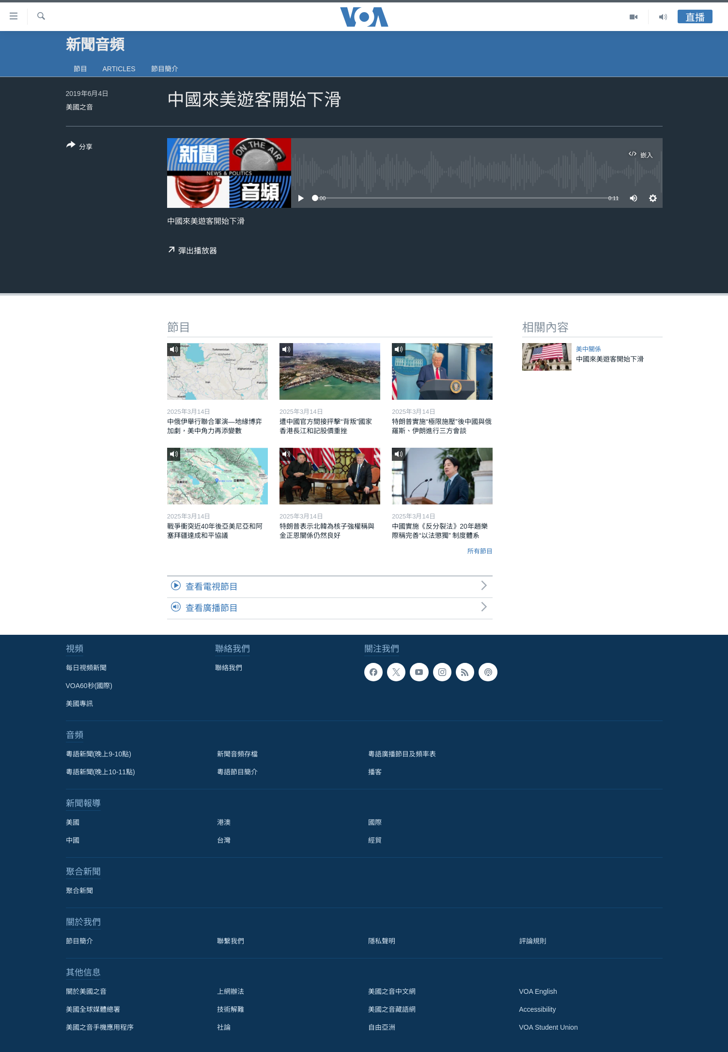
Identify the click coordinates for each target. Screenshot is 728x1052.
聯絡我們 (228, 668)
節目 (80, 69)
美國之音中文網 (392, 991)
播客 (375, 772)
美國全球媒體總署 (93, 1009)
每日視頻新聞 (86, 668)
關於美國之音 (86, 991)
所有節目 (480, 551)
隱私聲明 (381, 941)
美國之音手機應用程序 (100, 1027)
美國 (72, 822)
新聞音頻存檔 (237, 754)
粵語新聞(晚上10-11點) (100, 772)
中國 (72, 840)
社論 (224, 1027)
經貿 (375, 840)
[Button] (79, 147)
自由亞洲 (381, 1027)
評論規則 (532, 941)
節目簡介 (164, 69)
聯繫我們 (230, 941)
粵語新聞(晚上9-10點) (98, 754)
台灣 (224, 840)
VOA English (538, 991)
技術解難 (230, 1009)
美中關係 (588, 349)
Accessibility (537, 1009)
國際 (375, 822)
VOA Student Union (548, 1027)
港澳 (224, 822)
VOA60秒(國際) (89, 686)
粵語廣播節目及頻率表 (402, 754)
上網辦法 (230, 991)
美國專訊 (79, 703)
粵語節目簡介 (237, 772)
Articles (119, 69)
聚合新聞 (79, 891)
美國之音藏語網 (392, 1009)
